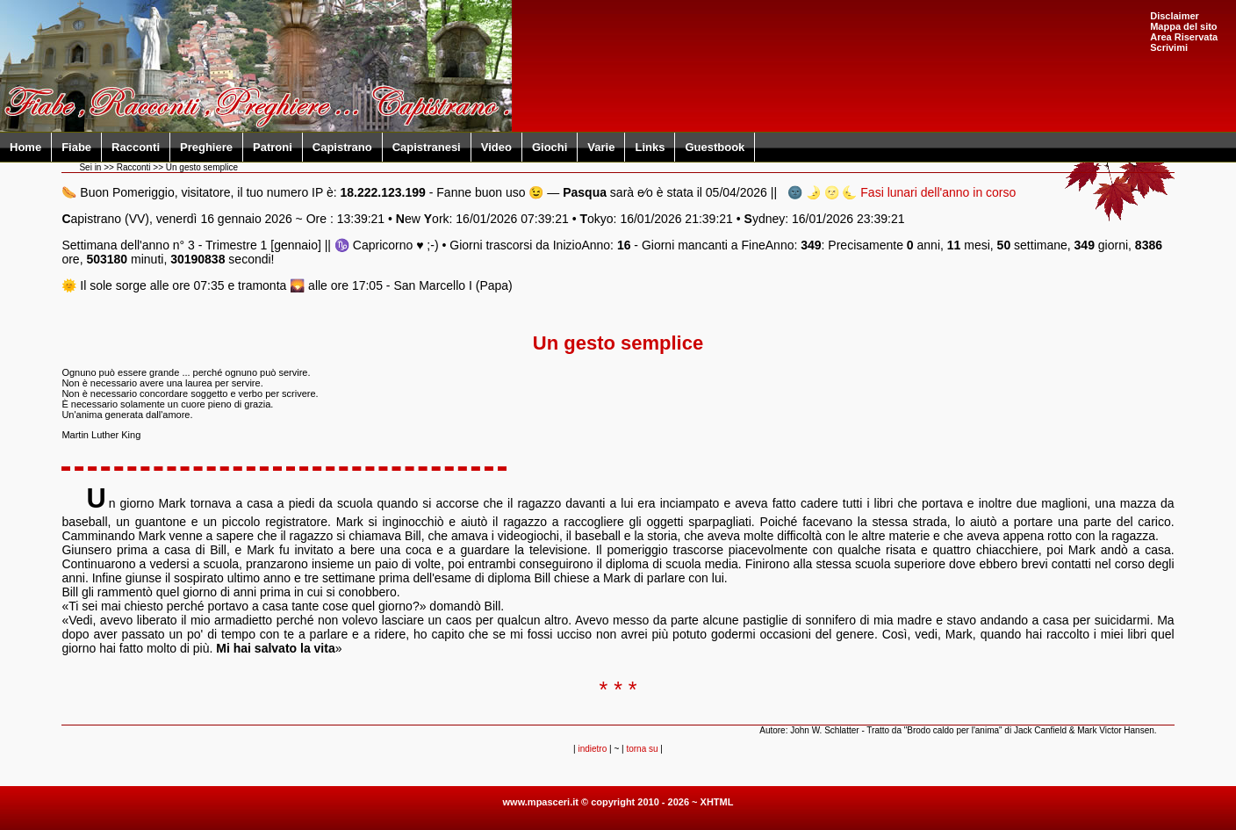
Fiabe (76, 147)
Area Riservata (1184, 37)
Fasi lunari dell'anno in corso (938, 192)
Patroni (272, 147)
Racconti (135, 147)
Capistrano (342, 147)
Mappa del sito (1183, 26)
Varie (600, 147)
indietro (592, 749)
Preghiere (206, 147)
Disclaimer (1174, 16)
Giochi (549, 147)
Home (25, 147)
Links (650, 147)
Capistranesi (426, 147)
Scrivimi (1169, 47)
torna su (642, 749)
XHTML (717, 802)
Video (496, 147)
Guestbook (714, 147)
